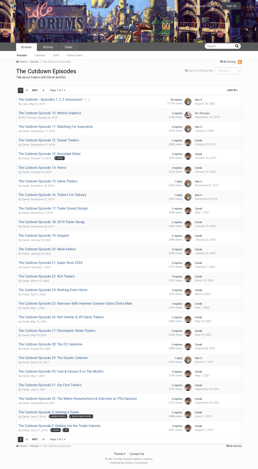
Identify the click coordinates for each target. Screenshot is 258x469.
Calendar (40, 55)
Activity (48, 47)
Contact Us (137, 454)
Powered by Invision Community (129, 462)
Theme (120, 454)
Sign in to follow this (200, 70)
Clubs (68, 47)
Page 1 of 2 (58, 90)
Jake (25, 104)
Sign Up (231, 5)
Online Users (74, 55)
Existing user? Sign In (204, 6)
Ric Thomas (29, 117)
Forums (22, 55)
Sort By (232, 90)
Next (35, 90)
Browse (26, 47)
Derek (25, 131)
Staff (56, 55)
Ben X (198, 99)
